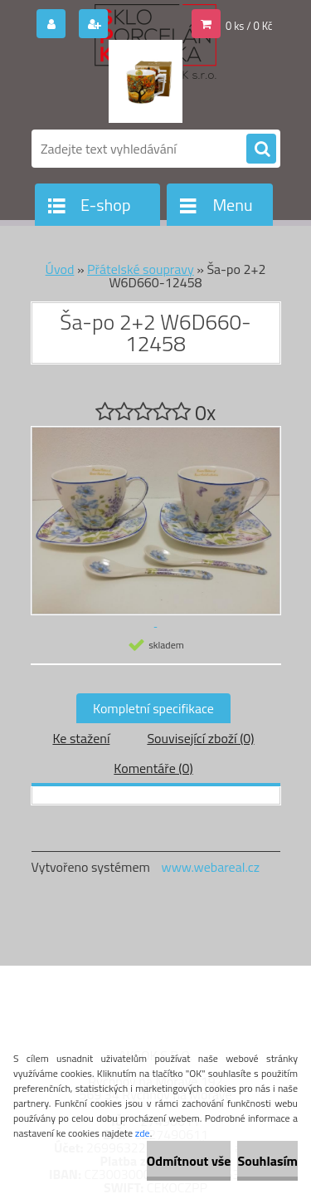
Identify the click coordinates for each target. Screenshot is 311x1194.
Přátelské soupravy (140, 269)
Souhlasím (267, 1161)
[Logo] (146, 81)
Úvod (60, 269)
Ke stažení (80, 738)
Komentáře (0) (153, 768)
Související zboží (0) (200, 738)
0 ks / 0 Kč (249, 25)
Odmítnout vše (189, 1161)
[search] (261, 149)
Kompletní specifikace (153, 708)
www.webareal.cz (210, 867)
